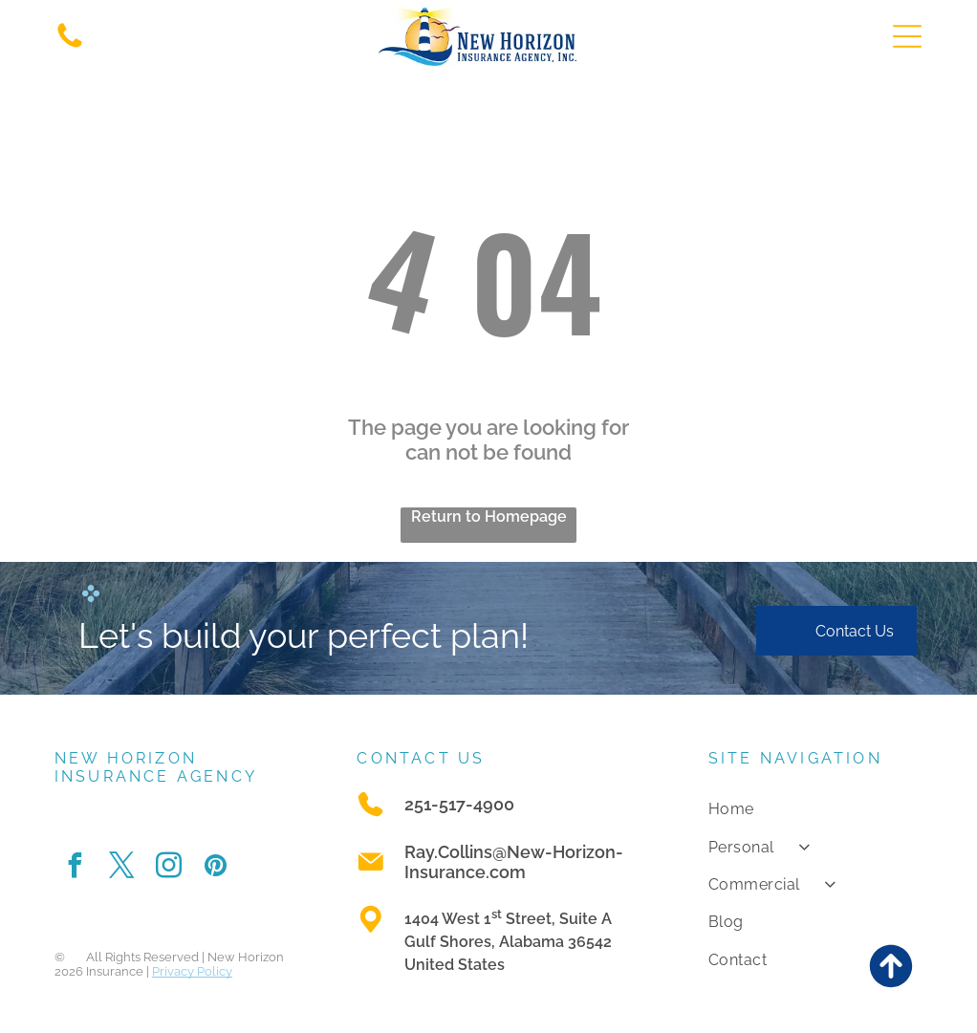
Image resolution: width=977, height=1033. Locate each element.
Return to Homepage (489, 516)
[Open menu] (907, 36)
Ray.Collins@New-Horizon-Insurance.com (513, 862)
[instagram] (169, 868)
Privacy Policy (192, 971)
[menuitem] (815, 809)
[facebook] (75, 868)
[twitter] (122, 868)
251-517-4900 (459, 804)
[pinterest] (216, 868)
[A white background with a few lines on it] (69, 46)
